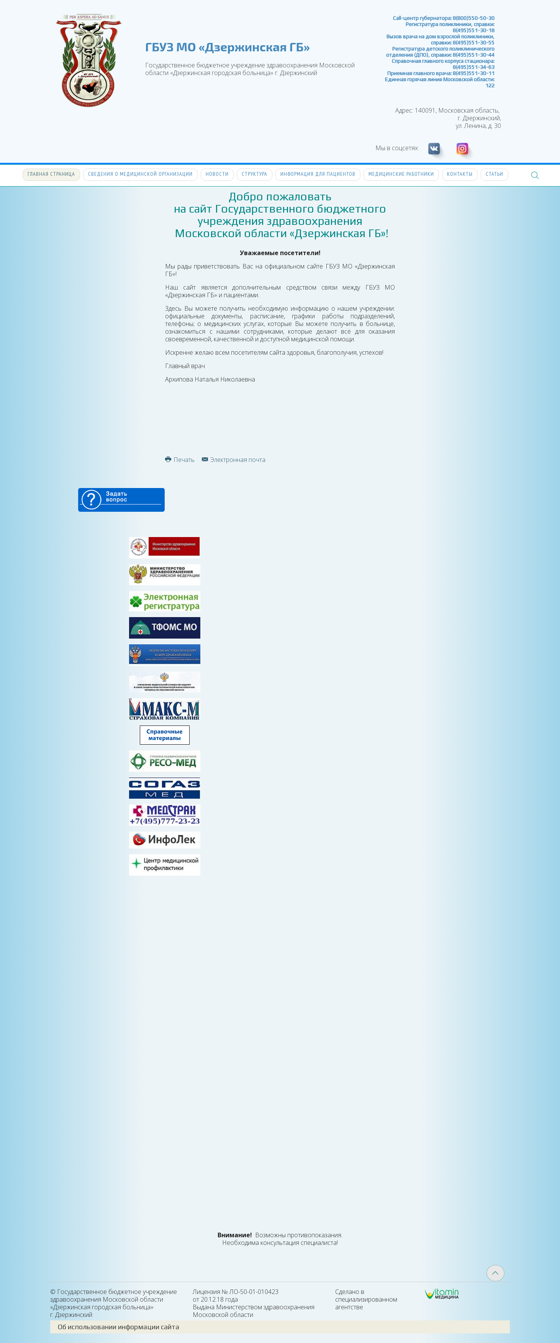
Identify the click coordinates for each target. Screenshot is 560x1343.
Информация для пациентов (317, 173)
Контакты (460, 173)
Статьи (494, 173)
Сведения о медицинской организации (140, 173)
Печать (180, 459)
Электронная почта (233, 459)
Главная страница (51, 173)
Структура (254, 173)
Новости (217, 173)
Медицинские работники (401, 173)
